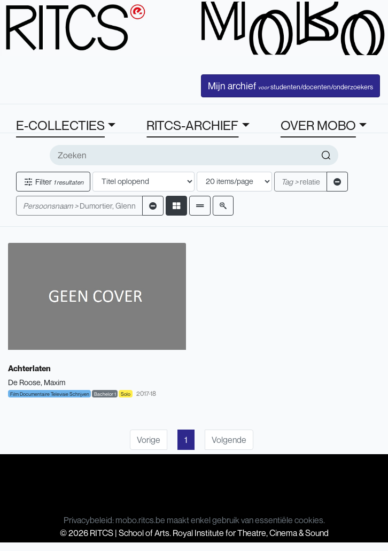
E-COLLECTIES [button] (60, 125)
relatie (300, 181)
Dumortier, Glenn (79, 205)
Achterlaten (29, 368)
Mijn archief (290, 85)
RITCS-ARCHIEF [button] (192, 125)
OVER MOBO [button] (318, 125)
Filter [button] (53, 181)
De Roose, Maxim (36, 382)
